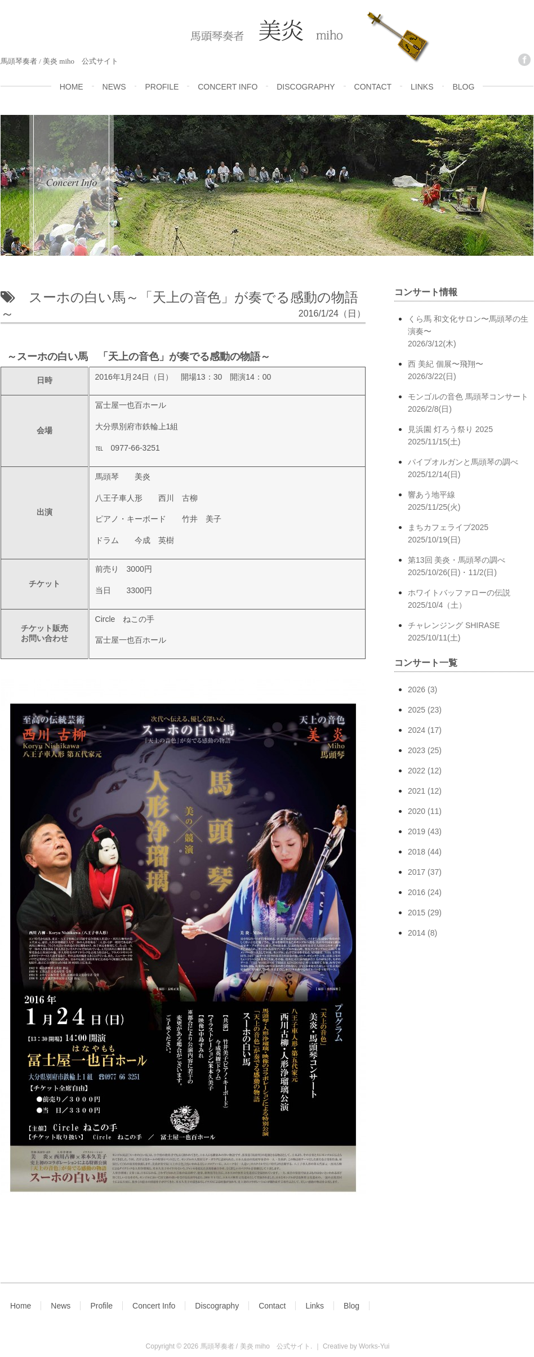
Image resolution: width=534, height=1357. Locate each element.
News (60, 1305)
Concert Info (153, 1305)
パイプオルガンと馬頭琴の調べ (470, 468)
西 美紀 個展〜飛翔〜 (470, 370)
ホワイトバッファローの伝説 (470, 599)
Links (314, 1305)
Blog (351, 1305)
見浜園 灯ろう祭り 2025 (470, 436)
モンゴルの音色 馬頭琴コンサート (470, 403)
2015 (416, 912)
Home (20, 1305)
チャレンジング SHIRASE (470, 632)
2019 (416, 831)
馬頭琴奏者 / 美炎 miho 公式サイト (255, 1346)
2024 (416, 730)
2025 (416, 709)
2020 (416, 811)
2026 (416, 689)
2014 (416, 932)
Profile (101, 1305)
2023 (416, 750)
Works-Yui (374, 1346)
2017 (416, 872)
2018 (416, 851)
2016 (416, 892)
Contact (272, 1305)
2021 (416, 790)
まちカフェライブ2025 (470, 534)
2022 (416, 770)
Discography (217, 1305)
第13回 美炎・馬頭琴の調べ (470, 567)
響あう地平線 (470, 501)
